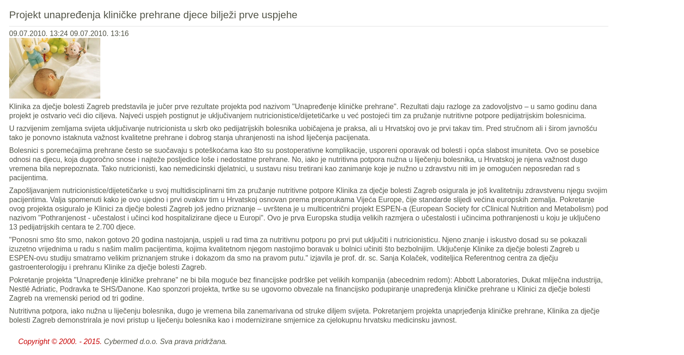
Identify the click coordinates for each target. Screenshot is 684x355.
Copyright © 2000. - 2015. (60, 341)
